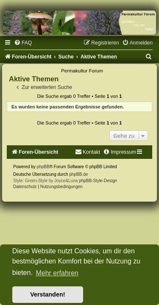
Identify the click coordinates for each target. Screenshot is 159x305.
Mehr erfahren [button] (57, 273)
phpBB (43, 166)
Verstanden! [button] (47, 294)
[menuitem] (23, 43)
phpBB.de (78, 174)
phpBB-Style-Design (98, 180)
